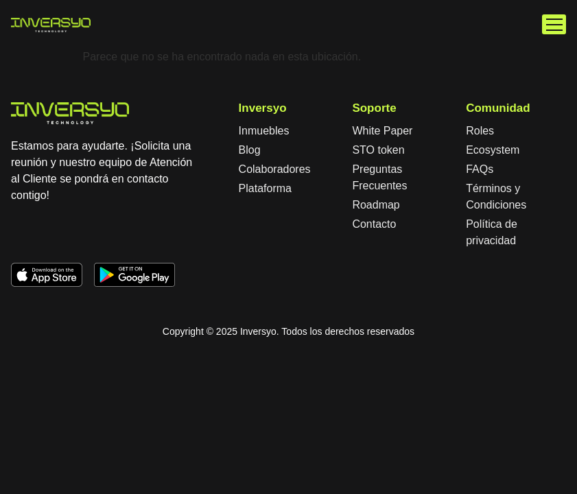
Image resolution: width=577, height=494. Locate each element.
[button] (554, 24)
